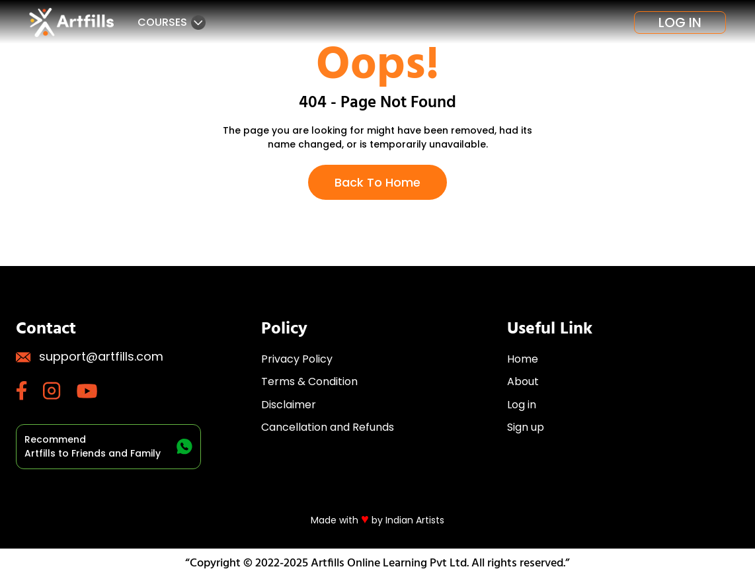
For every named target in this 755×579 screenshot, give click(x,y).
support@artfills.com (89, 356)
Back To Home (377, 182)
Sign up (525, 427)
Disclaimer (288, 404)
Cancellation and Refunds (327, 427)
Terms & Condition (309, 381)
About (523, 381)
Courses (172, 22)
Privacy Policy (297, 359)
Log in (679, 22)
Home (522, 359)
